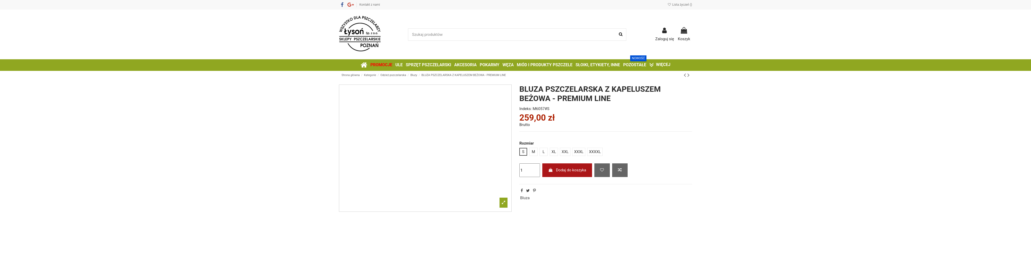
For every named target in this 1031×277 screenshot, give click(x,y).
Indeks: (525, 108)
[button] (635, 65)
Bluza (525, 198)
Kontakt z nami (369, 4)
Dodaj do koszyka (567, 170)
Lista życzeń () (680, 4)
